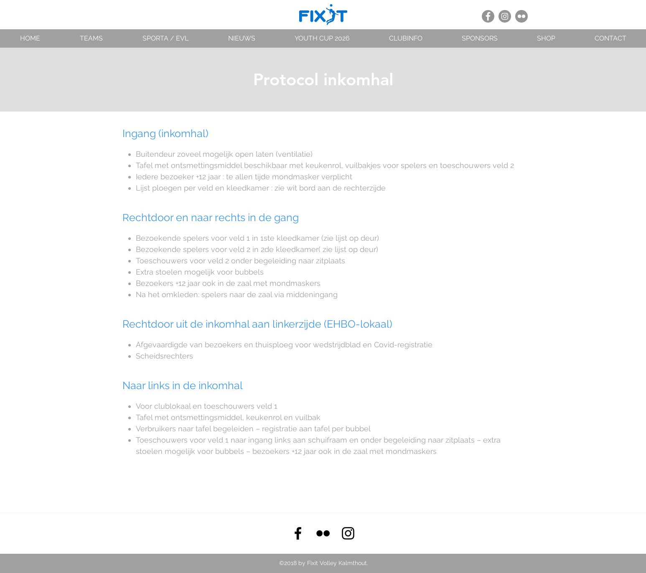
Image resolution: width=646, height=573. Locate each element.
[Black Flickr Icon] (323, 533)
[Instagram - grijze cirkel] (504, 16)
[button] (91, 38)
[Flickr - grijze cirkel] (521, 16)
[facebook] (298, 533)
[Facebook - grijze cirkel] (488, 16)
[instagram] (348, 533)
